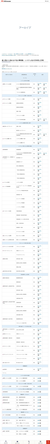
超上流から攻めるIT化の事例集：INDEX (9, 11)
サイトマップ (35, 434)
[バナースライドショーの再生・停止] (28, 406)
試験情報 (38, 415)
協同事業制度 (27, 434)
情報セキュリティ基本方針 (12, 434)
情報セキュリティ (40, 412)
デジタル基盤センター (27, 421)
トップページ (4, 9)
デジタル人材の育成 (41, 418)
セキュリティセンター (27, 412)
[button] (2, 401)
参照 (38, 332)
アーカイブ (10, 9)
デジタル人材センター (27, 423)
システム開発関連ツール (29, 9)
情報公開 (21, 434)
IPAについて (39, 425)
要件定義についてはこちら (7, 24)
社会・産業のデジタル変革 (18, 9)
